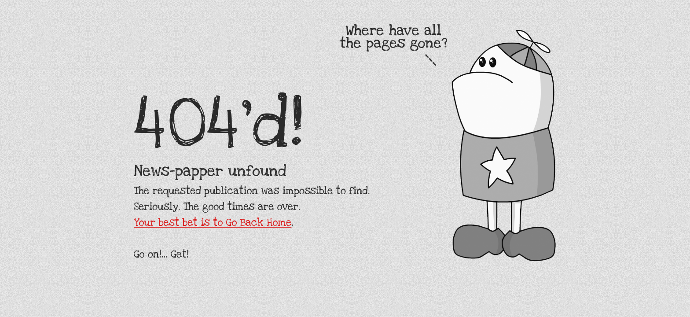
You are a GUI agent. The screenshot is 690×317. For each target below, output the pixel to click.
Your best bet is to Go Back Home (212, 222)
